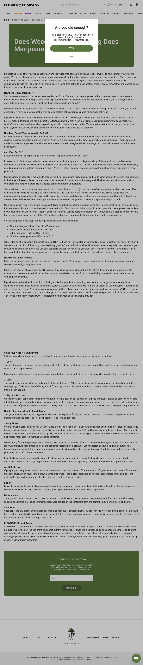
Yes (71, 48)
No (71, 56)
